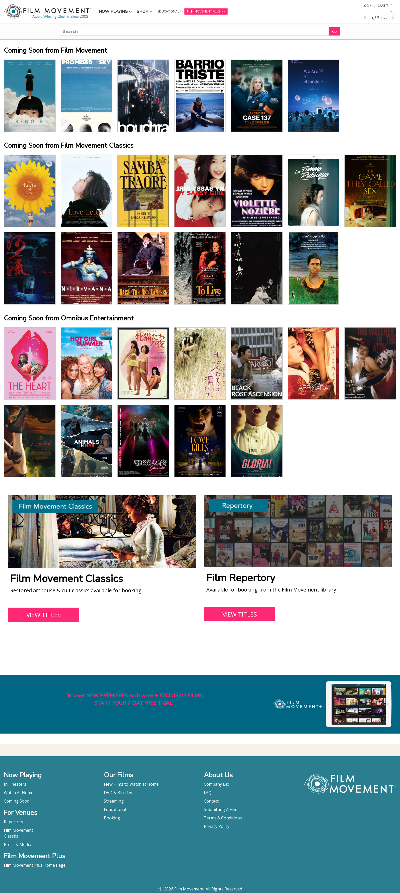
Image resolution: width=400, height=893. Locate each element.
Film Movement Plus (203, 11)
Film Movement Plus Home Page (35, 865)
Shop (142, 11)
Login (366, 6)
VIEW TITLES (43, 614)
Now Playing (113, 11)
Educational (168, 11)
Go (334, 31)
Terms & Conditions (223, 818)
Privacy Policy (216, 826)
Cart (381, 6)
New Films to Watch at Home (131, 784)
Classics (11, 836)
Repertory (13, 822)
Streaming (114, 801)
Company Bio (216, 784)
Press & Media (17, 844)
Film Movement (18, 830)
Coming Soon (17, 801)
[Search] (194, 31)
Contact (211, 801)
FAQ (207, 792)
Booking (112, 818)
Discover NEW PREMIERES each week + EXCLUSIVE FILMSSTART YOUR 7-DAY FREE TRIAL (133, 699)
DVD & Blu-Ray (118, 792)
